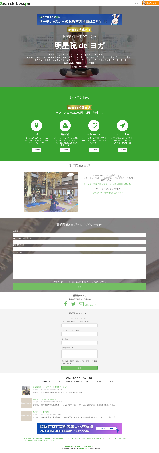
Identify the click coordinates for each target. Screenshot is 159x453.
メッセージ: (17, 254)
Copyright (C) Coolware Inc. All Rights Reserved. (79, 446)
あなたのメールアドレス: (22, 240)
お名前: (16, 233)
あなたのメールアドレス (70, 332)
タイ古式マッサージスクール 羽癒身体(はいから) (51, 388)
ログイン (137, 3)
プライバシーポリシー (106, 438)
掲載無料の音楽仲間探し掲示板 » (108, 194)
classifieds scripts (84, 448)
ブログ (52, 440)
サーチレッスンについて (73, 438)
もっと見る (79, 72)
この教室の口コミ (68, 349)
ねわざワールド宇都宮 (41, 413)
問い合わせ (47, 440)
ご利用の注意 (27, 438)
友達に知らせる (87, 306)
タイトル (64, 340)
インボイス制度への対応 (35, 440)
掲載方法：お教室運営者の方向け (54, 438)
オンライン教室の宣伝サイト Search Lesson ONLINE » (108, 185)
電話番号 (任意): (19, 247)
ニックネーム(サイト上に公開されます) (75, 323)
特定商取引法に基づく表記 (122, 438)
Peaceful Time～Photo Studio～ (44, 401)
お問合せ (36, 149)
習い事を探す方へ (38, 438)
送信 (79, 288)
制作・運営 (95, 438)
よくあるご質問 (86, 438)
